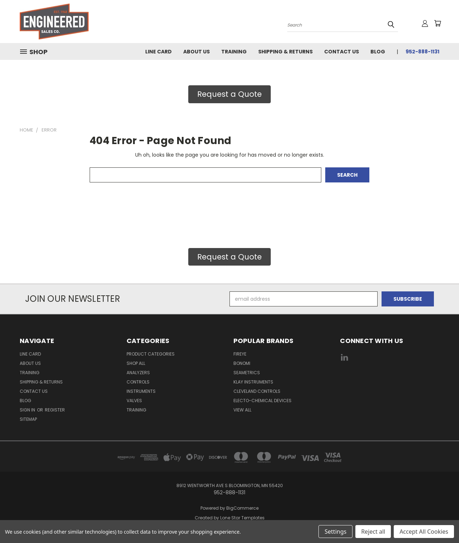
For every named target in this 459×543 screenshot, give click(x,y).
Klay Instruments (253, 382)
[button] (229, 94)
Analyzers (138, 373)
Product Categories (151, 354)
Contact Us (341, 51)
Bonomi (241, 363)
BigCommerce (242, 508)
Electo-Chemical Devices (262, 400)
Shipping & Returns (285, 51)
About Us (196, 51)
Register (55, 410)
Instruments (141, 391)
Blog (377, 51)
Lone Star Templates (242, 518)
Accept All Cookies (423, 531)
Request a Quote (229, 94)
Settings (335, 531)
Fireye (239, 354)
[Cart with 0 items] (437, 23)
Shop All (136, 363)
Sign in (28, 410)
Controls (138, 382)
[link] (390, 384)
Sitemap (28, 419)
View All (242, 410)
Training (234, 51)
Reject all (373, 531)
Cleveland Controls (256, 391)
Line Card (158, 51)
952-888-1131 (422, 51)
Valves (134, 400)
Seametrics (246, 373)
